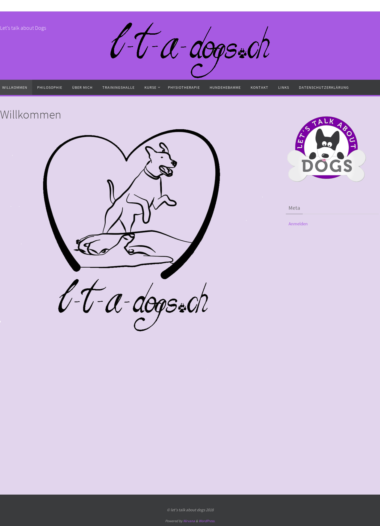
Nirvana (189, 521)
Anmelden (298, 224)
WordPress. (207, 521)
